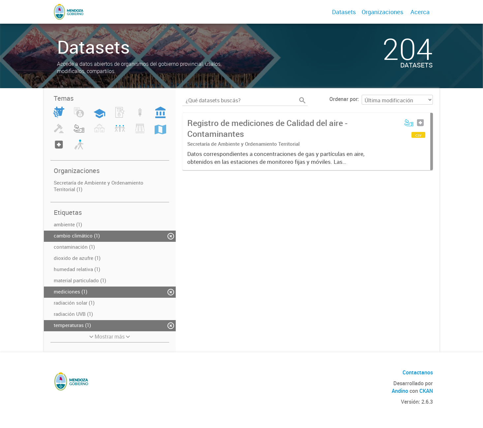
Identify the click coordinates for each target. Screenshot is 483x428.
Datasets (344, 12)
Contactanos (418, 372)
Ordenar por (343, 99)
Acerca (420, 12)
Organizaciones (382, 12)
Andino (400, 390)
